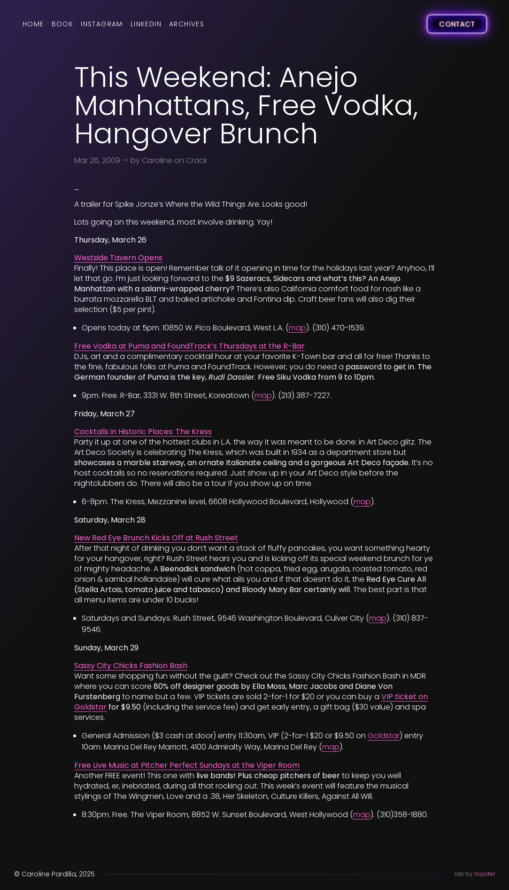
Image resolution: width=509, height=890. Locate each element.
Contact (457, 24)
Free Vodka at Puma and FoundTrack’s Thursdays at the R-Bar (189, 346)
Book (63, 24)
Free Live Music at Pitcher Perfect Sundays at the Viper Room (187, 765)
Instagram (102, 24)
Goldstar (384, 735)
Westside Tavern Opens (118, 257)
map (297, 327)
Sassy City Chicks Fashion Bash (130, 665)
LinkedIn (146, 24)
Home (33, 24)
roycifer (484, 874)
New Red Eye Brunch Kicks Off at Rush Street (156, 537)
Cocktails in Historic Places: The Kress (143, 431)
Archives (186, 24)
